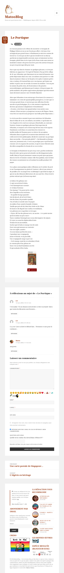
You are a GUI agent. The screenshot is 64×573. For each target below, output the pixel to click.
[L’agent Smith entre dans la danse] (35, 531)
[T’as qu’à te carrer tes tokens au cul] (35, 506)
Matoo (18, 341)
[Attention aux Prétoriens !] (35, 498)
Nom (12, 400)
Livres (17, 44)
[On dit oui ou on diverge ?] (35, 523)
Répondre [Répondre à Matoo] (14, 351)
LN (17, 301)
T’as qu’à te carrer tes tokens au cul (46, 505)
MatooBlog (14, 16)
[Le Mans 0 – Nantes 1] (35, 515)
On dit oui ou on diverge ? (45, 521)
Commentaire (15, 368)
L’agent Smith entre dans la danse (46, 529)
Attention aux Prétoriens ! (44, 497)
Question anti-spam (17, 435)
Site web (13, 415)
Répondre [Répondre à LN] (14, 313)
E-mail (12, 407)
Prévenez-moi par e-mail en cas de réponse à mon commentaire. (28, 430)
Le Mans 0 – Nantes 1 (46, 512)
